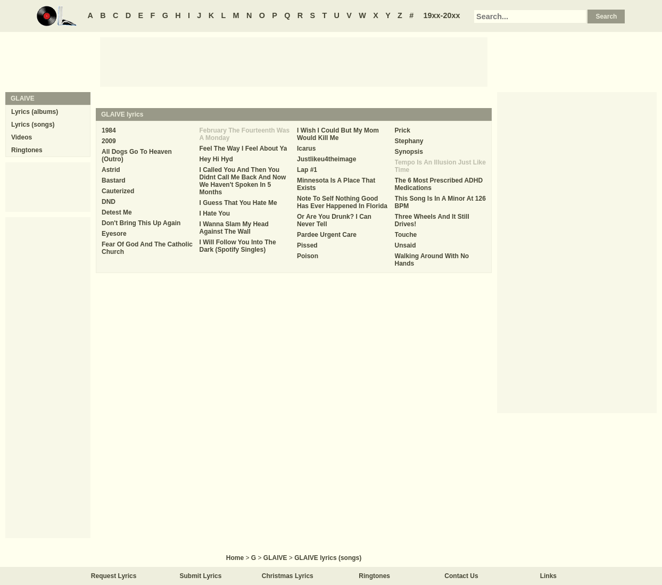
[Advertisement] (293, 61)
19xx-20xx (442, 15)
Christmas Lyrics (287, 576)
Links (548, 576)
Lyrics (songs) (33, 124)
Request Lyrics (114, 576)
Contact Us (461, 576)
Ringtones (27, 150)
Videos (21, 137)
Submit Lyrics (201, 576)
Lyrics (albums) (34, 112)
